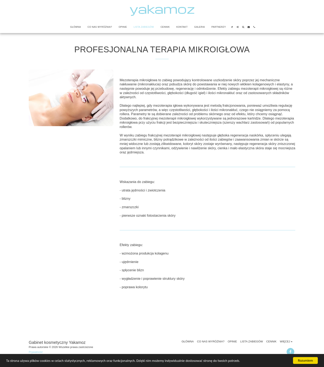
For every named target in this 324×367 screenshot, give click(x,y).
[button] (232, 27)
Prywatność (36, 352)
